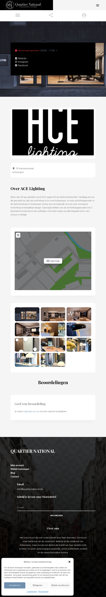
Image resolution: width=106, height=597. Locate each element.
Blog (13, 473)
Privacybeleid (43, 591)
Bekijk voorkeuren (60, 585)
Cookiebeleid (32, 591)
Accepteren (14, 585)
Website (22, 58)
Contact (15, 476)
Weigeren (37, 585)
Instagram (23, 62)
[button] (69, 561)
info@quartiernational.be (30, 489)
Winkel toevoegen (20, 469)
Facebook (23, 65)
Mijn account (17, 465)
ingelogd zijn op (31, 411)
